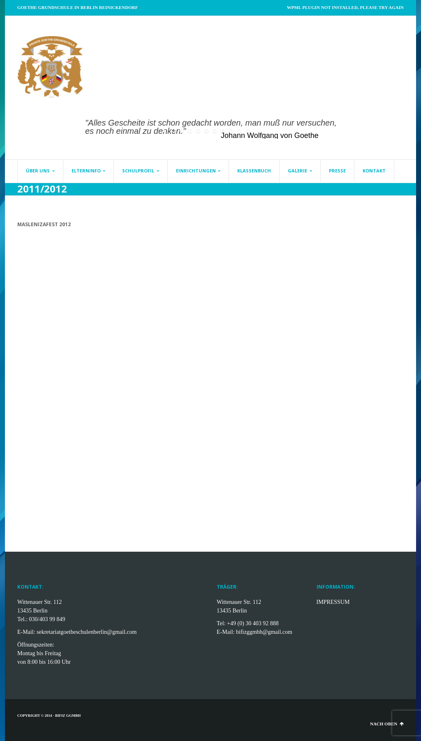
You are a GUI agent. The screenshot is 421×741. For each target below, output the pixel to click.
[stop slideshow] (257, 130)
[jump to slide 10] (247, 130)
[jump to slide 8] (231, 130)
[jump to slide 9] (239, 130)
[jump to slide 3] (190, 130)
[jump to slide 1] (173, 130)
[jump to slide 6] (214, 130)
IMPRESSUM (333, 602)
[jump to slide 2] (182, 130)
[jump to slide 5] (206, 130)
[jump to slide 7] (223, 130)
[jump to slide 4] (198, 130)
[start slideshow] (164, 130)
